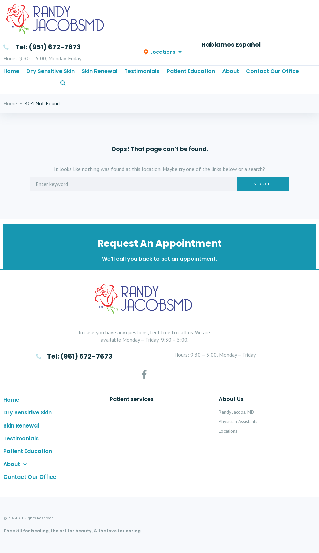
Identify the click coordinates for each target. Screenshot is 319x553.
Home (10, 110)
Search (262, 191)
